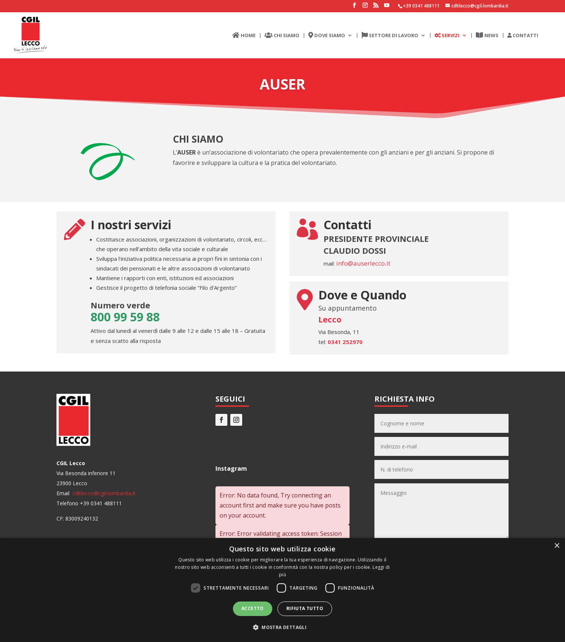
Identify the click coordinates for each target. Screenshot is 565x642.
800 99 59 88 (125, 317)
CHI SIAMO (281, 36)
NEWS (487, 36)
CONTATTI (522, 36)
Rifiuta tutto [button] (304, 608)
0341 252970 (345, 342)
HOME (244, 36)
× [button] (556, 546)
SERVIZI (447, 36)
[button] (282, 627)
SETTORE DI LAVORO (389, 36)
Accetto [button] (252, 608)
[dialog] (282, 590)
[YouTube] (386, 7)
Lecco (329, 319)
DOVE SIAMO (326, 36)
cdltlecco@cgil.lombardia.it (103, 493)
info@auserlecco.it (362, 263)
